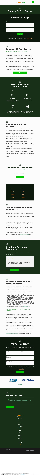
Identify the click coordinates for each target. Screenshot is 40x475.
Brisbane (23, 221)
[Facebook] (19, 472)
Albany (23, 216)
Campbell (23, 222)
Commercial (20, 465)
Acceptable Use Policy (29, 38)
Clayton (23, 224)
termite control (25, 334)
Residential (20, 463)
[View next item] (8, 298)
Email (7, 28)
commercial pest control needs (24, 262)
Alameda (12, 216)
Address (7, 384)
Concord (12, 225)
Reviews (20, 468)
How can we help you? (9, 389)
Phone (7, 30)
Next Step (20, 34)
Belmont (12, 219)
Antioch (23, 218)
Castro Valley (13, 224)
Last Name (7, 25)
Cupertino (23, 225)
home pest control (17, 134)
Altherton (12, 218)
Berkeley (23, 219)
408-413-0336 (20, 448)
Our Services (20, 466)
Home (20, 460)
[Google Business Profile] (20, 472)
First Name (7, 23)
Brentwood (12, 221)
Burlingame (13, 222)
